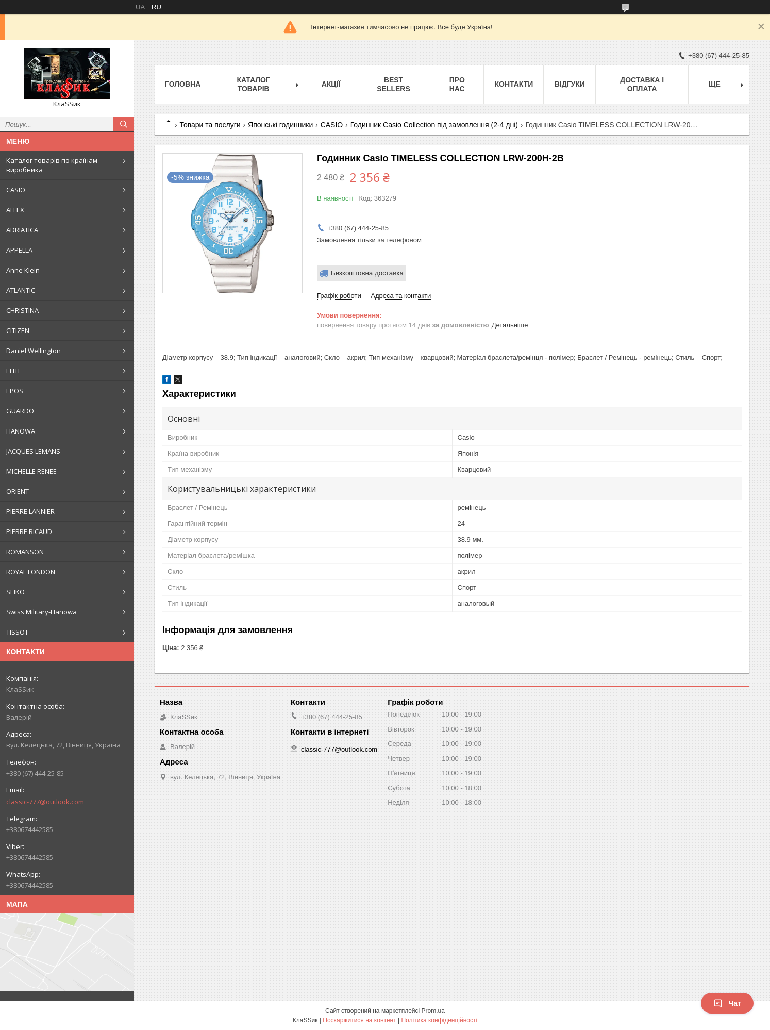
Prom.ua (433, 1011)
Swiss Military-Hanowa (41, 612)
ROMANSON (25, 551)
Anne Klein (23, 270)
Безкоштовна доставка (367, 273)
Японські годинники (280, 125)
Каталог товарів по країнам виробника (51, 165)
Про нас (457, 84)
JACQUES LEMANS (33, 451)
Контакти (513, 84)
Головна (182, 84)
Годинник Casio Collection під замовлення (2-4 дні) (434, 125)
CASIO (15, 189)
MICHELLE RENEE (31, 471)
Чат (727, 1003)
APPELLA (19, 250)
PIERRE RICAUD (29, 531)
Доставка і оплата (642, 84)
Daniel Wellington (33, 350)
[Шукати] (123, 124)
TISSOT (17, 632)
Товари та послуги (209, 125)
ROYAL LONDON (30, 571)
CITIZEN (17, 330)
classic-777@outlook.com (45, 801)
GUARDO (20, 411)
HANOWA (20, 431)
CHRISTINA (22, 310)
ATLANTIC (20, 290)
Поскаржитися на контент (359, 1020)
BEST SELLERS (393, 84)
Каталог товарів (253, 84)
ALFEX (15, 209)
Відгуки (570, 84)
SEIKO (15, 591)
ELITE (14, 370)
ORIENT (17, 491)
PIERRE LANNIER (30, 511)
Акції (331, 84)
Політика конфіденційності (439, 1020)
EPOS (14, 390)
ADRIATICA (22, 230)
